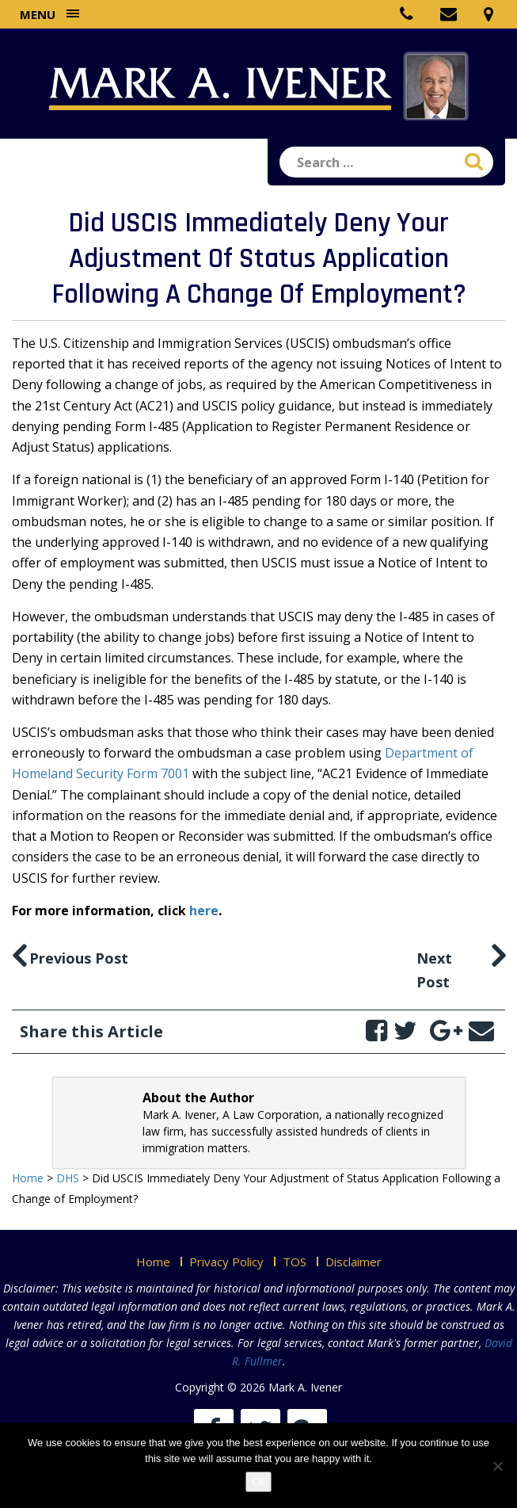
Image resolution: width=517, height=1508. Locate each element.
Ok (258, 1481)
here (204, 910)
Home (153, 1261)
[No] (497, 1466)
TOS (294, 1261)
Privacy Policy (226, 1261)
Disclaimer (353, 1261)
